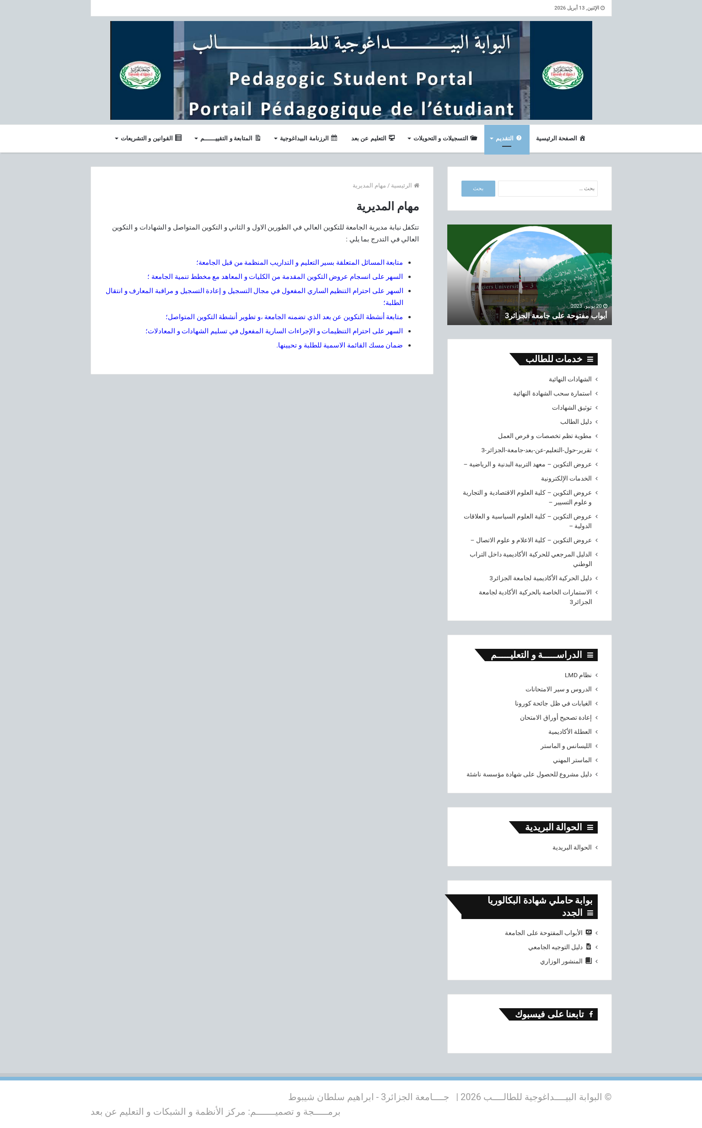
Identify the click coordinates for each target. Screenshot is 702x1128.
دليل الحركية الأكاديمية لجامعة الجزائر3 (540, 578)
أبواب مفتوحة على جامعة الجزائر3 (549, 315)
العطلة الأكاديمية (570, 731)
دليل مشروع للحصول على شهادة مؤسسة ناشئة (529, 774)
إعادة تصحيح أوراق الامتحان (556, 717)
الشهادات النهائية (570, 379)
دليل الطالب (576, 421)
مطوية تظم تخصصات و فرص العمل (545, 435)
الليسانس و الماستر (566, 745)
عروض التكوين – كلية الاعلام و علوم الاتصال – (531, 540)
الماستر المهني (572, 760)
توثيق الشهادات (572, 407)
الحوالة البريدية (572, 847)
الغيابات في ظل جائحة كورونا (553, 703)
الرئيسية (405, 185)
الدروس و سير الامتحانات (558, 689)
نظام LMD (578, 675)
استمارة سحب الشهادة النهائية (552, 393)
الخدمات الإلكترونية (566, 478)
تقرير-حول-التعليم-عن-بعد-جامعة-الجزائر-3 (536, 450)
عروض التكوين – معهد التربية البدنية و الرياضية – (528, 464)
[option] (529, 275)
